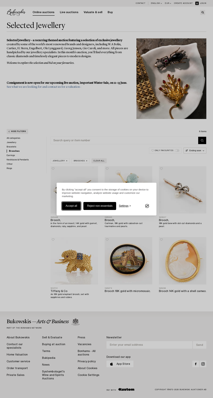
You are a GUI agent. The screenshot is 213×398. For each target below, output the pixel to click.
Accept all (71, 206)
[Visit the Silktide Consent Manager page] (147, 206)
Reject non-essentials (99, 206)
